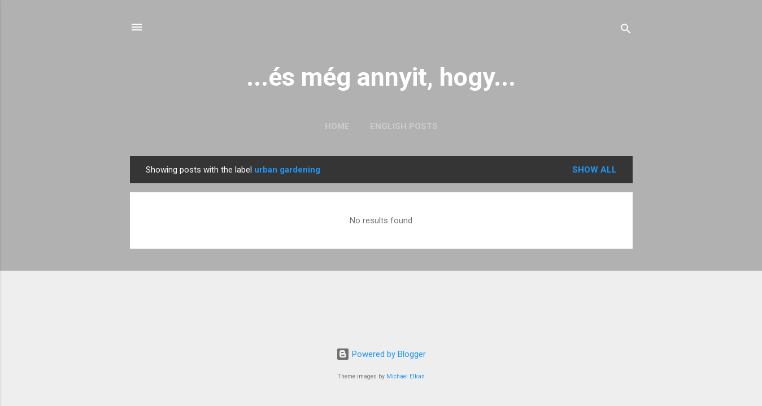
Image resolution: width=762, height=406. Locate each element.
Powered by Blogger (381, 354)
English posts (404, 126)
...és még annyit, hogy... (381, 77)
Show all (594, 170)
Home (337, 126)
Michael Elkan (405, 376)
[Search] (626, 31)
